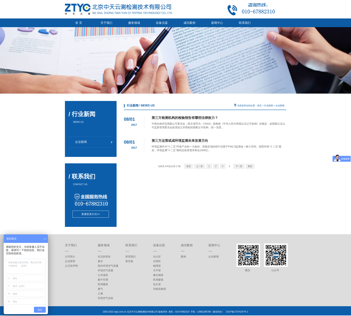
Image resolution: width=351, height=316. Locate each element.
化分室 (157, 284)
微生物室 (158, 275)
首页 (259, 105)
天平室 (157, 270)
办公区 (157, 256)
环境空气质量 (105, 270)
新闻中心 (217, 22)
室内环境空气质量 (108, 265)
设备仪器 (162, 22)
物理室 (157, 265)
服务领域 (134, 22)
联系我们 (245, 22)
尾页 (250, 166)
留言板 (129, 261)
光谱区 (157, 261)
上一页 (199, 166)
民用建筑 (103, 284)
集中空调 (103, 279)
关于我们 (106, 22)
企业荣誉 (70, 261)
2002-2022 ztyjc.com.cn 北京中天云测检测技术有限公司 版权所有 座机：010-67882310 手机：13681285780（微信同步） (164, 311)
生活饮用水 (104, 256)
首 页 (78, 22)
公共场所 (103, 275)
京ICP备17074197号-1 (237, 311)
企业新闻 (280, 105)
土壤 (100, 293)
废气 (100, 288)
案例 (183, 256)
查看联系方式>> (90, 214)
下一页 (239, 166)
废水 (100, 261)
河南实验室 (159, 288)
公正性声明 (71, 265)
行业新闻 (268, 105)
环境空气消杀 (105, 298)
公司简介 (70, 256)
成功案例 (189, 22)
